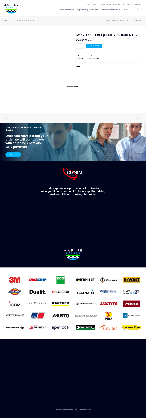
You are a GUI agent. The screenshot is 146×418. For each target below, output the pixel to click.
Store (124, 9)
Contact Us (13, 154)
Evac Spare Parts (66, 9)
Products (115, 21)
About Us (94, 4)
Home (86, 4)
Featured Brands (111, 9)
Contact (138, 4)
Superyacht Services (108, 4)
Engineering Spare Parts (88, 9)
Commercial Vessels (125, 4)
